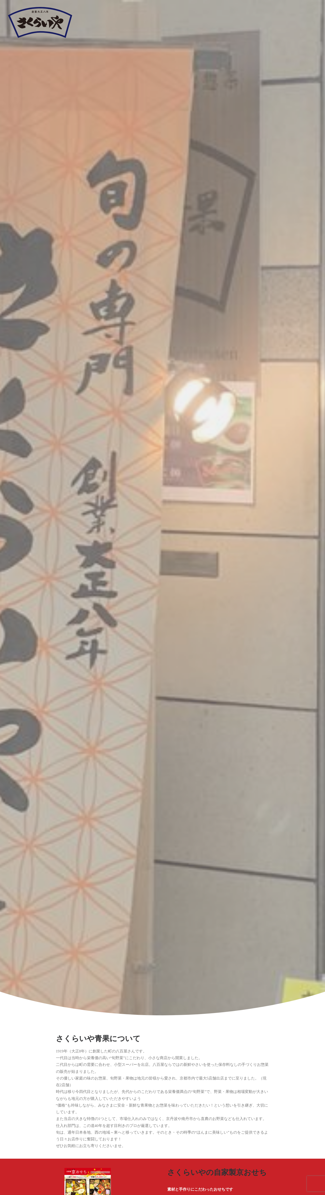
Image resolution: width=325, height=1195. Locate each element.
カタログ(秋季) (200, 502)
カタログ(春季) (50, 502)
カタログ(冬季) (275, 502)
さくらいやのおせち (200, 351)
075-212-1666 (87, 1061)
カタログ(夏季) (125, 502)
